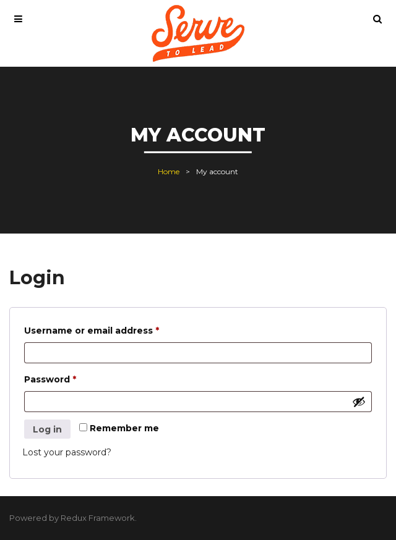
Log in (47, 429)
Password (71, 378)
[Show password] (359, 401)
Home (168, 171)
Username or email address (113, 329)
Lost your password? (66, 452)
